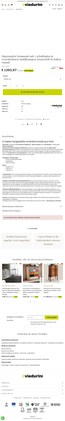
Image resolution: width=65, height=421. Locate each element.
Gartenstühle (45, 359)
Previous (4, 282)
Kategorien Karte (27, 397)
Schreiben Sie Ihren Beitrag (33, 119)
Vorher (54, 8)
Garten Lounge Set (15, 365)
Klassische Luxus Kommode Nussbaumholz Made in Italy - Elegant (52, 290)
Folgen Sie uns (32, 393)
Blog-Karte (36, 397)
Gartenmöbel (6, 362)
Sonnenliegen (5, 365)
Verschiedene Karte (45, 397)
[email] (35, 317)
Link (44, 324)
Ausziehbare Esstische (9, 340)
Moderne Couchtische (7, 351)
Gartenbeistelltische (34, 365)
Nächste (59, 8)
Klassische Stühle (6, 359)
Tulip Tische (23, 353)
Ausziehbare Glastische (40, 343)
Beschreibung (8, 136)
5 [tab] (36, 303)
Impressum (32, 383)
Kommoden (32, 228)
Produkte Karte (17, 397)
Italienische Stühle (8, 356)
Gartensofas (24, 365)
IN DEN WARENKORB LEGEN (32, 92)
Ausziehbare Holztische (26, 343)
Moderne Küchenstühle (18, 359)
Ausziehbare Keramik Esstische (10, 343)
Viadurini (32, 386)
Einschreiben (51, 317)
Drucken (46, 119)
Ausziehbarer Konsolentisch (55, 343)
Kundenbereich (32, 390)
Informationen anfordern (12, 206)
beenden (5, 76)
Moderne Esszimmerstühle (33, 359)
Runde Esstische (6, 348)
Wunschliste (19, 119)
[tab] (32, 136)
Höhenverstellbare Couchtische (10, 353)
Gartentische (31, 353)
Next (61, 282)
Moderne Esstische (8, 346)
